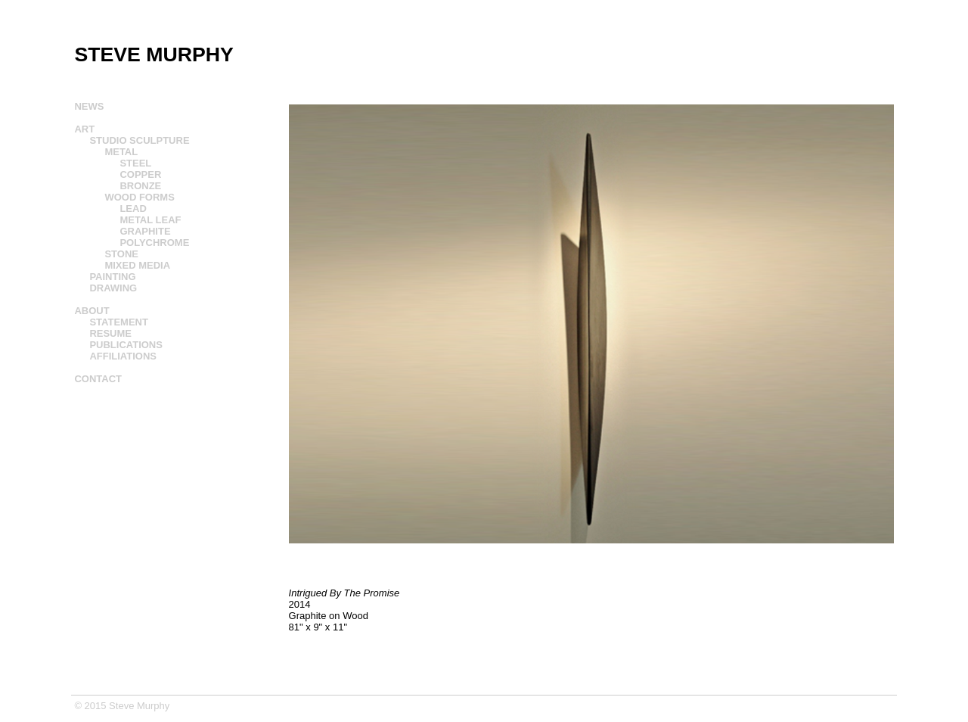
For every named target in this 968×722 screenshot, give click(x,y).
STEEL (135, 163)
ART (84, 129)
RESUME (110, 333)
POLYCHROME (154, 242)
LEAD (132, 208)
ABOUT (91, 310)
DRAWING (113, 288)
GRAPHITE (144, 231)
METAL (121, 151)
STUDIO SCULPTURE (139, 140)
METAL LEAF (150, 220)
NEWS (89, 106)
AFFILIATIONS (123, 356)
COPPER (140, 174)
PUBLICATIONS (126, 344)
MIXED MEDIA (137, 265)
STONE (121, 254)
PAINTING (112, 276)
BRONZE (140, 185)
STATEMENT (118, 322)
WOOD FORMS (139, 197)
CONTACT (98, 378)
